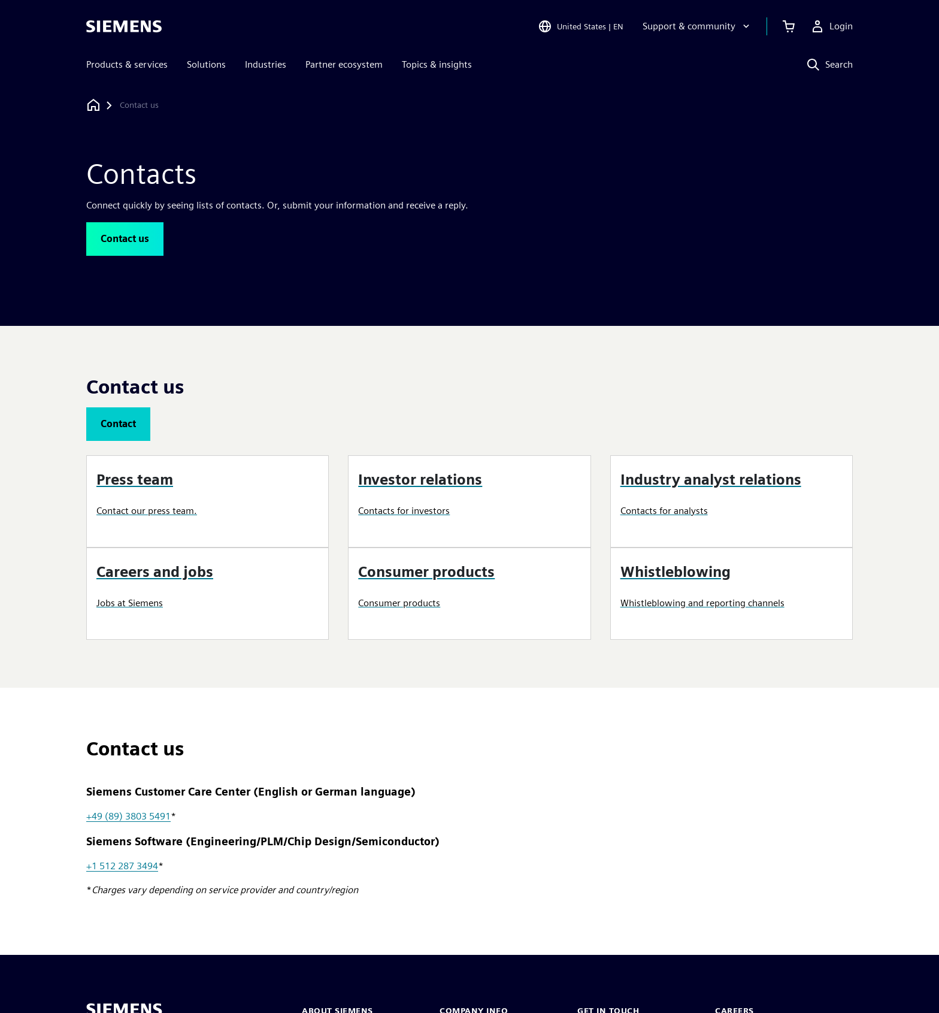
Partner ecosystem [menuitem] (344, 64)
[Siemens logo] (124, 26)
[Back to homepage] (93, 105)
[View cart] (789, 26)
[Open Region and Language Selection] (580, 26)
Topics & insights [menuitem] (437, 64)
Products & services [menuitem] (127, 64)
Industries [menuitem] (265, 64)
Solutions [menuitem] (206, 64)
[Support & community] (697, 26)
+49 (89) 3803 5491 (128, 816)
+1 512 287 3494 (122, 866)
